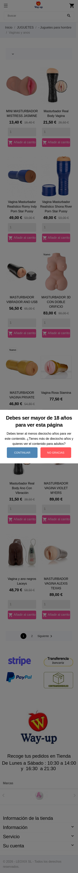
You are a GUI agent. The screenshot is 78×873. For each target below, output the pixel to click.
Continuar (22, 452)
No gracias (55, 452)
